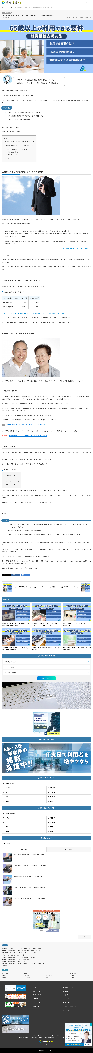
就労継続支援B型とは (12, 813)
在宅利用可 (4, 966)
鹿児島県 (39, 963)
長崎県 (19, 963)
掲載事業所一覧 (37, 995)
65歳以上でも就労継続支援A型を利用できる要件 (20, 142)
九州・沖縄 (4, 963)
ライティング (5, 975)
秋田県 (30, 948)
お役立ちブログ (37, 1006)
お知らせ (65, 991)
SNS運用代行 (49, 975)
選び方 (8, 792)
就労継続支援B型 (13, 152)
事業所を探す (36, 991)
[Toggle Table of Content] (33, 138)
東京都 (32, 950)
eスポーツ (71, 977)
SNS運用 (26, 975)
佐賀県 (15, 963)
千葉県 (27, 950)
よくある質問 (67, 998)
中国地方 (4, 959)
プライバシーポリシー (69, 1006)
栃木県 (13, 950)
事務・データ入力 (73, 973)
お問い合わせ (67, 1010)
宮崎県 (33, 963)
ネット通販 (71, 975)
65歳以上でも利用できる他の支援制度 (16, 149)
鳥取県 (9, 959)
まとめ (7, 159)
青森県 (16, 948)
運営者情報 (66, 995)
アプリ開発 (27, 977)
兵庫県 (23, 957)
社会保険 (52, 797)
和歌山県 (33, 957)
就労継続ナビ (43, 1050)
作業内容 (52, 822)
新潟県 (11, 953)
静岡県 (13, 955)
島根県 (13, 959)
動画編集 (4, 977)
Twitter (46, 1044)
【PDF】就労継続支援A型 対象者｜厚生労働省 (74, 248)
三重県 (23, 955)
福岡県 (10, 963)
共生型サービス (12, 155)
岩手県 (20, 948)
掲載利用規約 (67, 1002)
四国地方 (4, 961)
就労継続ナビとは (68, 987)
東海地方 (4, 955)
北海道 (11, 948)
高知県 (23, 961)
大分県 (29, 963)
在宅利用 (52, 827)
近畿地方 (4, 957)
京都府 (13, 957)
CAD (47, 977)
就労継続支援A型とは (12, 783)
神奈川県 (37, 950)
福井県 (25, 953)
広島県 (23, 959)
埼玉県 (23, 950)
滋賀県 (9, 957)
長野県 (34, 953)
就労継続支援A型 (7, 12)
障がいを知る (36, 1002)
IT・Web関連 (5, 973)
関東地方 (4, 950)
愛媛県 (18, 961)
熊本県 (24, 963)
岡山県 (18, 959)
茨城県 (9, 950)
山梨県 (30, 953)
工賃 (7, 827)
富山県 (16, 953)
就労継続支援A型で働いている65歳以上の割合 (19, 145)
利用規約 (64, 1037)
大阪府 (18, 957)
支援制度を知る (37, 998)
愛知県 (18, 955)
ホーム (34, 987)
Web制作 (26, 973)
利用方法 (8, 788)
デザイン (48, 973)
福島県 (39, 948)
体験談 (8, 801)
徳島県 (9, 961)
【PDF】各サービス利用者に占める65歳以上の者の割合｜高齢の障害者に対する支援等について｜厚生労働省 (33, 313)
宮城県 (25, 948)
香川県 (13, 961)
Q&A (51, 801)
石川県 (20, 953)
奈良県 (27, 957)
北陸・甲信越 (5, 953)
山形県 (34, 948)
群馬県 (18, 950)
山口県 (27, 959)
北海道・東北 (5, 948)
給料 (7, 797)
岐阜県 (9, 955)
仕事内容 (52, 792)
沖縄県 (44, 963)
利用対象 (52, 788)
